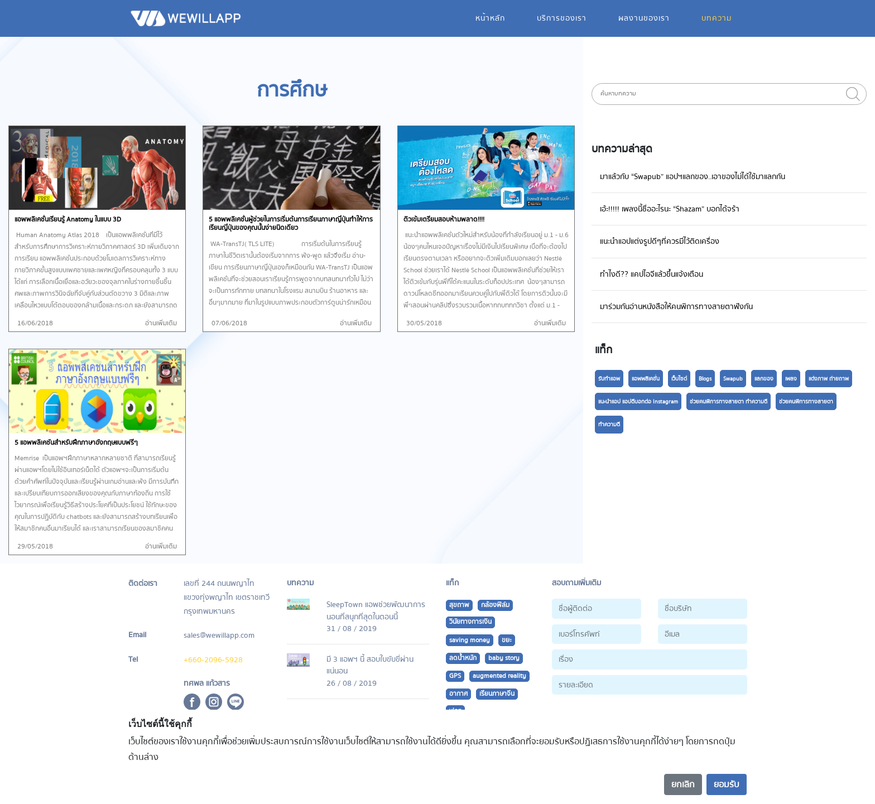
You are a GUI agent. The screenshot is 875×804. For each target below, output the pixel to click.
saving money (469, 640)
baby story (504, 658)
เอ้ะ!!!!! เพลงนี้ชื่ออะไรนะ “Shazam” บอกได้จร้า (669, 209)
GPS (455, 676)
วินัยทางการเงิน (470, 622)
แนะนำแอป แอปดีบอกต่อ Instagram (638, 401)
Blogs (705, 378)
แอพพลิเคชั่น (646, 378)
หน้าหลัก (490, 18)
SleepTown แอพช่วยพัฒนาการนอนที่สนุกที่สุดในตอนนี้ (375, 610)
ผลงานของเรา (644, 18)
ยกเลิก (683, 784)
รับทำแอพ (609, 378)
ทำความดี (609, 424)
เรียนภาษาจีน (497, 694)
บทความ (716, 18)
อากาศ (458, 694)
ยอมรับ (726, 784)
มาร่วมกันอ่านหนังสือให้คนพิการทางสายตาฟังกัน (676, 306)
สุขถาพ (459, 605)
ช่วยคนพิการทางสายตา (806, 401)
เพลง (791, 378)
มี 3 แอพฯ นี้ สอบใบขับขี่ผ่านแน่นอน (370, 665)
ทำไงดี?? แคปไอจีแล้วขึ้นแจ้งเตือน (651, 274)
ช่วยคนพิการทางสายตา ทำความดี (728, 401)
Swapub (733, 378)
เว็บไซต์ (679, 378)
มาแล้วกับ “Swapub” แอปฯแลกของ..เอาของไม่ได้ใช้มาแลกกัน (692, 176)
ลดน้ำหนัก (463, 658)
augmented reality (499, 676)
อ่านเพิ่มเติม (161, 323)
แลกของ (763, 378)
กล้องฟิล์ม (495, 605)
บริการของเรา (561, 18)
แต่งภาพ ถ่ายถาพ (829, 378)
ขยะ (507, 640)
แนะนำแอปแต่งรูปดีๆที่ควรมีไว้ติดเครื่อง (659, 241)
